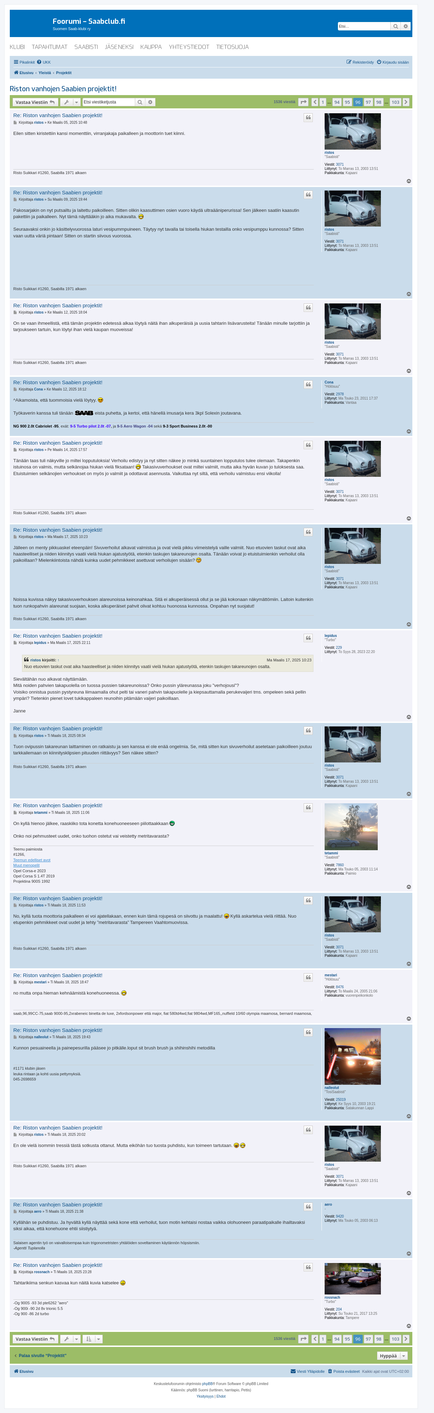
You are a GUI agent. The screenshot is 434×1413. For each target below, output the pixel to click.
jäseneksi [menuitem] (119, 47)
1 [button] (322, 102)
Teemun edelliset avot (31, 860)
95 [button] (347, 102)
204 (339, 1309)
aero (328, 1204)
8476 (340, 987)
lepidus (331, 636)
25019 (341, 1100)
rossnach (332, 1297)
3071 (340, 164)
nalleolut (332, 1088)
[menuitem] (43, 62)
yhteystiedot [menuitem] (189, 47)
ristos (329, 153)
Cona (329, 382)
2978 (340, 394)
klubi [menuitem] (17, 47)
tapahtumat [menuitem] (49, 47)
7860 (340, 865)
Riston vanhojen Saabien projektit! (63, 89)
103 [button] (395, 102)
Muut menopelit (26, 865)
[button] (303, 102)
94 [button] (337, 102)
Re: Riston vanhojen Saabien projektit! (57, 115)
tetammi (331, 853)
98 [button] (379, 102)
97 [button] (368, 102)
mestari (331, 975)
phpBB (207, 1384)
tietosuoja (232, 47)
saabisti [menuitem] (86, 47)
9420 (340, 1216)
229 (339, 648)
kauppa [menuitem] (151, 47)
